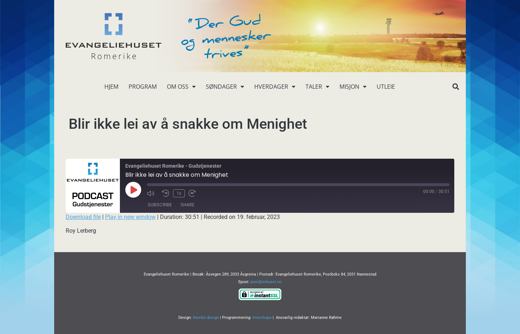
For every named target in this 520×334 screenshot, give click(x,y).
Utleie (386, 87)
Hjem (111, 87)
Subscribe (160, 205)
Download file (83, 217)
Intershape (262, 317)
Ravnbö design (206, 317)
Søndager (225, 86)
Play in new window (130, 217)
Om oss (181, 86)
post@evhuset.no (266, 282)
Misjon (353, 86)
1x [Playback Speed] (179, 193)
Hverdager (274, 86)
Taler (317, 86)
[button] (456, 87)
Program (143, 87)
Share (187, 205)
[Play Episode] (133, 190)
